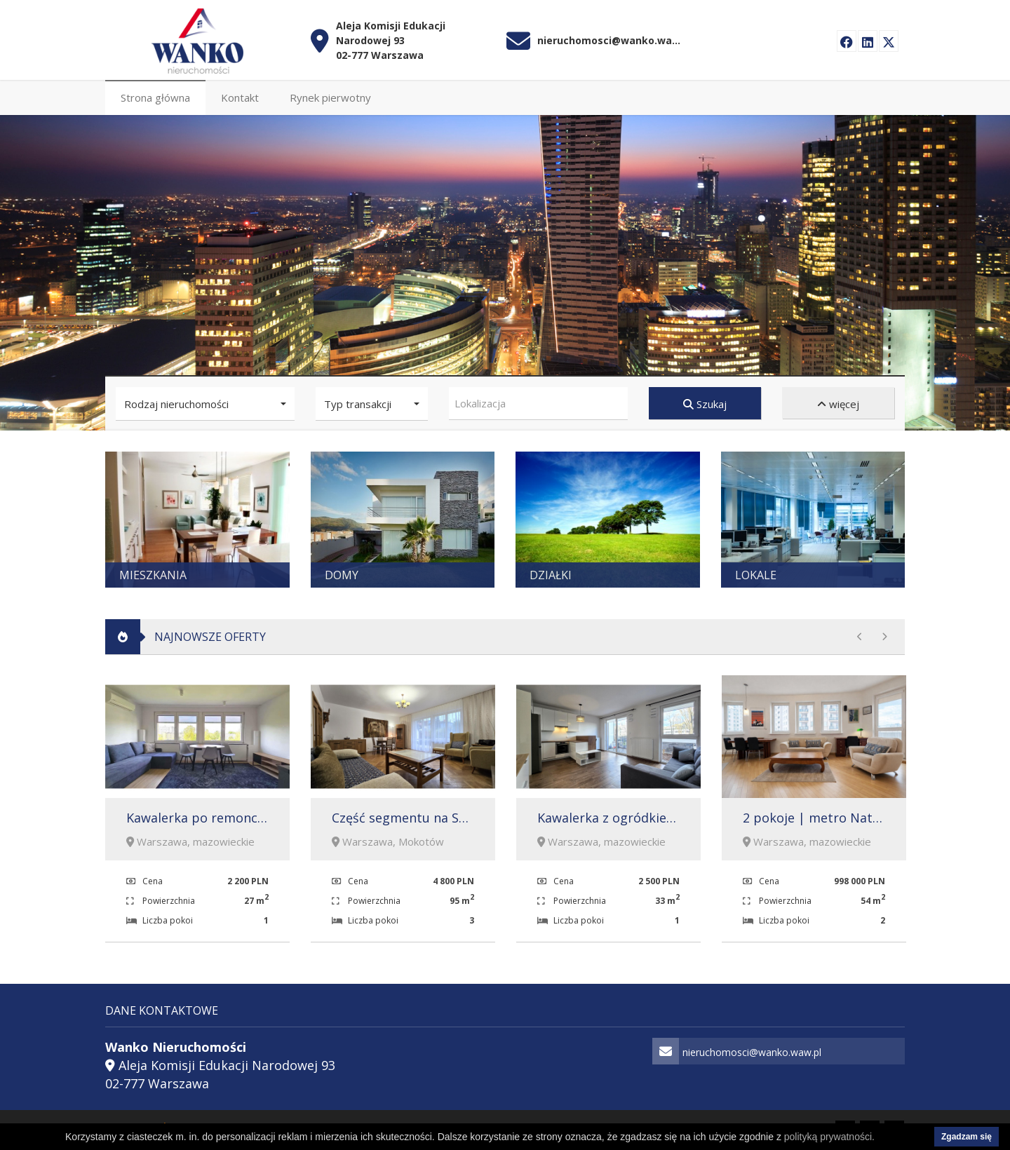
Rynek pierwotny (330, 96)
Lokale (755, 573)
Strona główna (155, 96)
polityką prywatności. (829, 1136)
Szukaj (705, 402)
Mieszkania (153, 573)
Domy (341, 573)
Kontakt (240, 96)
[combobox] (538, 402)
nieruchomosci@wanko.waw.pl (611, 39)
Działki (551, 573)
